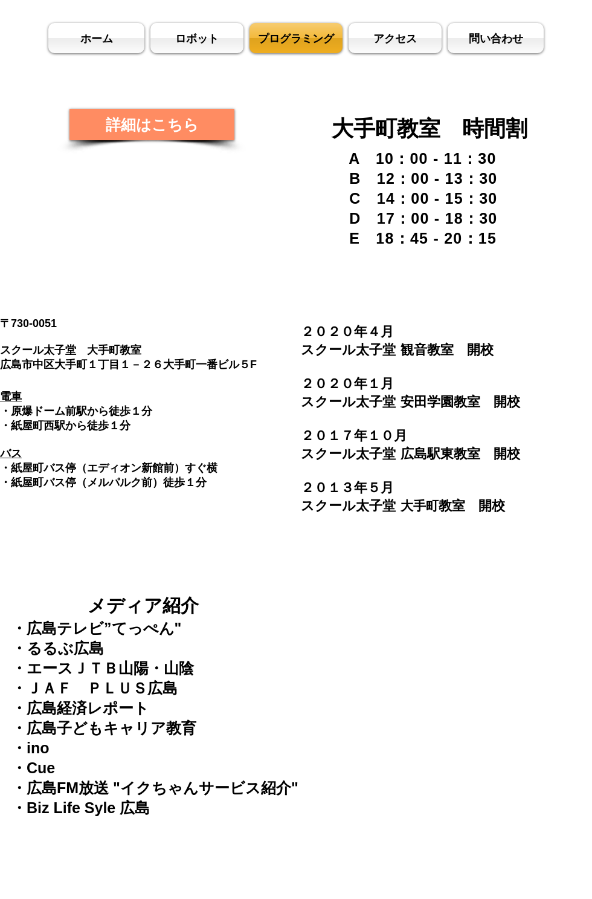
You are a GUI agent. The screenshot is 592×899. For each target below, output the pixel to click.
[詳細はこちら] (151, 124)
